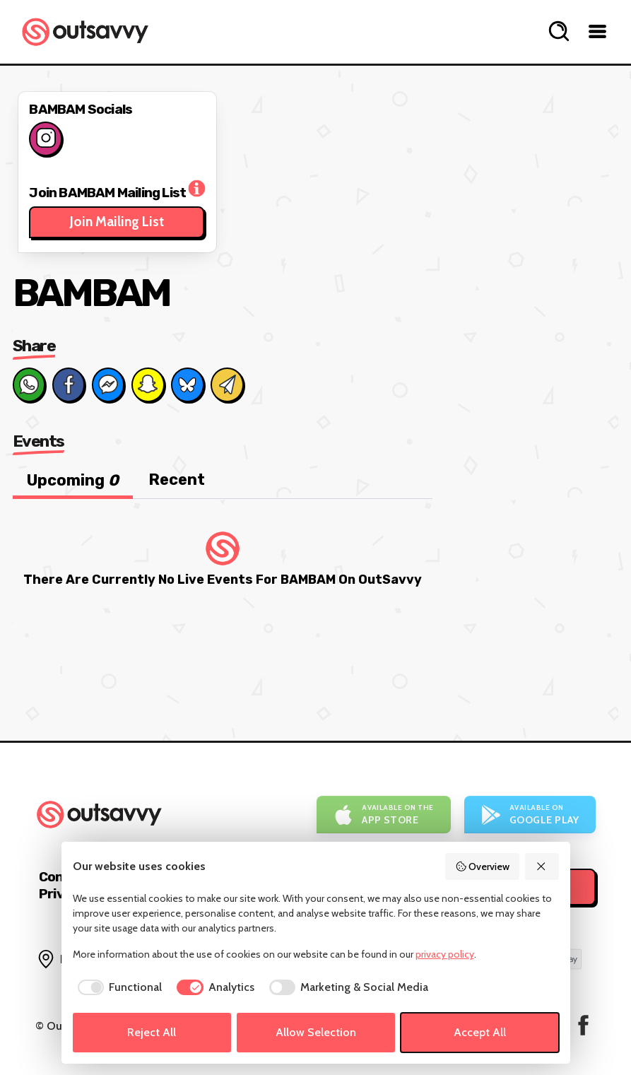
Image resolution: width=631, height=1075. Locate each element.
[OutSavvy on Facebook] (583, 1025)
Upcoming (73, 480)
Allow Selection (316, 1032)
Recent (176, 479)
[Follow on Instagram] (45, 138)
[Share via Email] (227, 384)
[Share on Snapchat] (147, 384)
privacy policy (444, 954)
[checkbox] (118, 987)
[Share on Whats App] (29, 384)
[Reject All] (542, 866)
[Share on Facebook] (68, 384)
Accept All (480, 1032)
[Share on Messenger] (108, 384)
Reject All (151, 1032)
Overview (482, 866)
